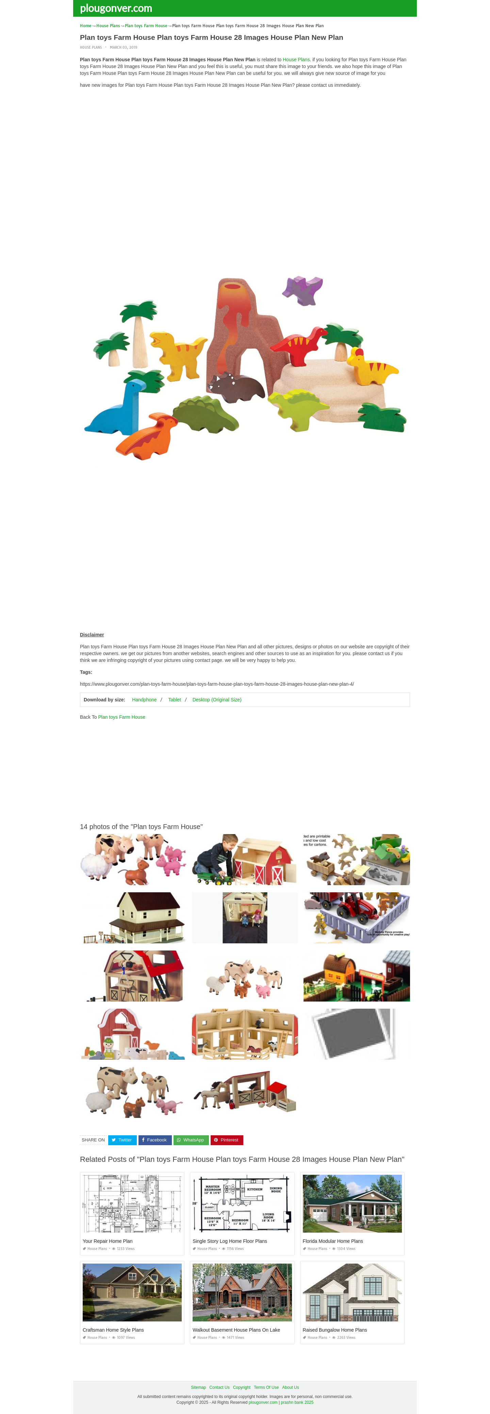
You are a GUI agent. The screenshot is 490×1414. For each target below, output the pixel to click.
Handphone (144, 699)
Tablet (174, 699)
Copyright (241, 1387)
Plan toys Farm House (121, 717)
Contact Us (219, 1387)
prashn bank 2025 (297, 1402)
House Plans (91, 47)
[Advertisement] (245, 141)
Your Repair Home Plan (108, 1241)
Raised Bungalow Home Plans (335, 1330)
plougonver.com (116, 8)
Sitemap (198, 1387)
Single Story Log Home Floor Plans (230, 1241)
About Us (290, 1387)
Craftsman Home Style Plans (113, 1330)
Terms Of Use (266, 1387)
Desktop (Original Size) (217, 699)
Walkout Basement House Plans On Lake (236, 1330)
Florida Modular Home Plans (333, 1241)
